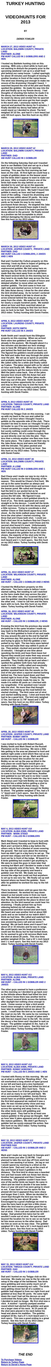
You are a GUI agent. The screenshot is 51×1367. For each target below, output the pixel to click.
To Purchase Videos (11, 1360)
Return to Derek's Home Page (16, 1364)
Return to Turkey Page (12, 1362)
